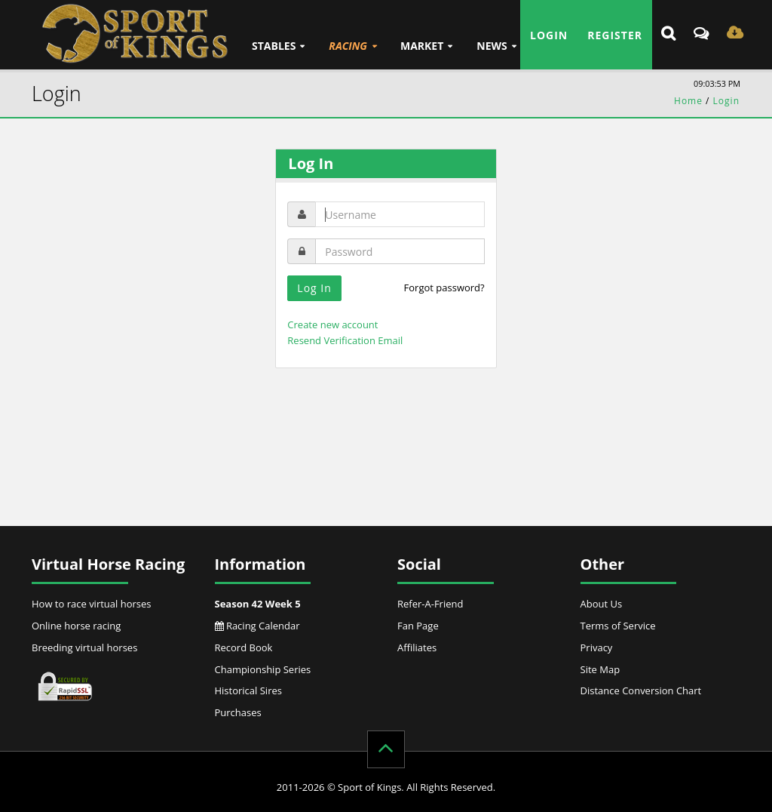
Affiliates (417, 647)
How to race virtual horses (92, 604)
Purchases (238, 712)
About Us (602, 604)
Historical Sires (248, 690)
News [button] (491, 45)
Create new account (332, 324)
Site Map (600, 669)
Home (688, 100)
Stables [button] (274, 45)
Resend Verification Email (345, 340)
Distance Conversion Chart (641, 690)
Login (549, 35)
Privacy (597, 647)
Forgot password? (444, 287)
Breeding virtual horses (84, 647)
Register (614, 35)
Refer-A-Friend (430, 604)
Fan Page (418, 625)
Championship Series (263, 669)
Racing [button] (348, 45)
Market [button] (421, 45)
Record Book (244, 647)
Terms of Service (618, 625)
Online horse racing (76, 625)
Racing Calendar (257, 625)
